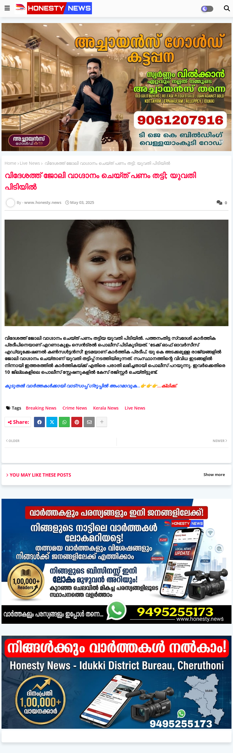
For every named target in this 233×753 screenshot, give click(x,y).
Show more (214, 474)
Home (10, 163)
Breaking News (41, 408)
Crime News (74, 408)
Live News (30, 163)
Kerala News (106, 408)
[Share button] (101, 422)
